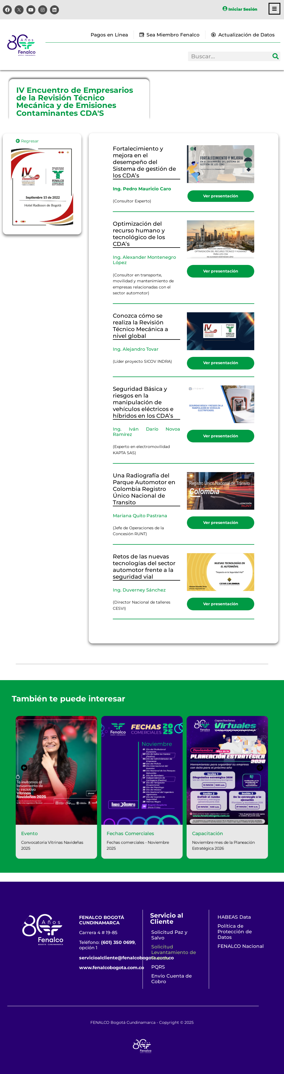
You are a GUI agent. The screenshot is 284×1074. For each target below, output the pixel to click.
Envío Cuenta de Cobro (171, 978)
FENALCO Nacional (240, 946)
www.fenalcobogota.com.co (111, 967)
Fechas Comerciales (129, 837)
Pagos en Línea (109, 35)
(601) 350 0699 (118, 942)
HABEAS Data (234, 917)
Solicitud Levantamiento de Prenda (173, 952)
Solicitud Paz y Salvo (169, 935)
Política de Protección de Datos (234, 931)
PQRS (158, 967)
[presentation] (16, 766)
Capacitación (212, 837)
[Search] (275, 56)
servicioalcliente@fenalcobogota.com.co (126, 957)
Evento (21, 837)
